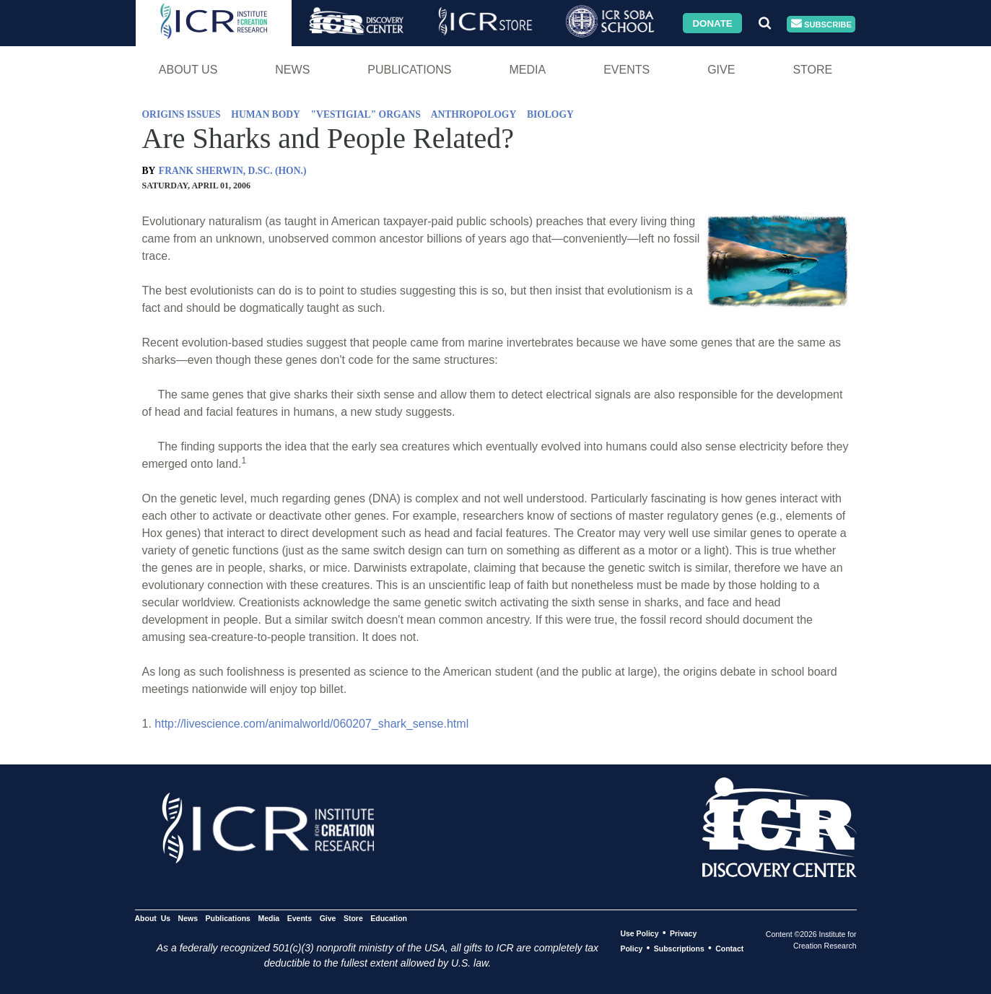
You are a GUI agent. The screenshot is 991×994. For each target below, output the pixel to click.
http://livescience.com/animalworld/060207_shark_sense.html (311, 724)
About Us (188, 70)
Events (626, 70)
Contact (729, 948)
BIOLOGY (550, 114)
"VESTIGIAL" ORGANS (366, 114)
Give (721, 70)
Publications (409, 70)
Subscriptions (679, 948)
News (292, 70)
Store (812, 70)
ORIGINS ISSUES (181, 114)
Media (527, 70)
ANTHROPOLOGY (474, 114)
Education (388, 918)
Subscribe (821, 24)
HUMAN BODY (265, 114)
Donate (712, 22)
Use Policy (639, 933)
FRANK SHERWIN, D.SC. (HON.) (233, 170)
